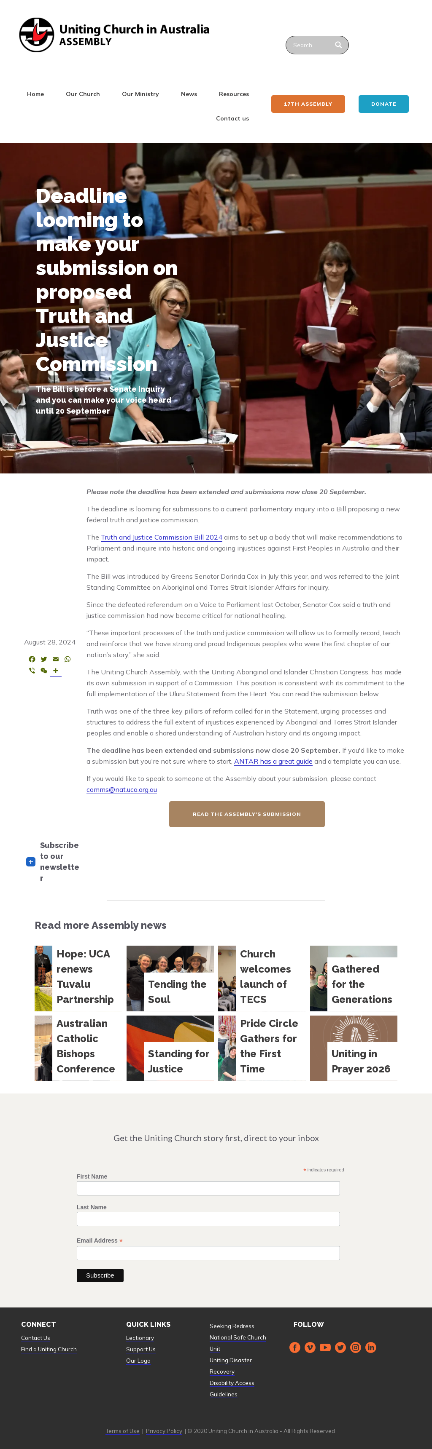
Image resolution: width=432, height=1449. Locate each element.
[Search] (338, 45)
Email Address (100, 1241)
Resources (234, 94)
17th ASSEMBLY (308, 104)
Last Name (92, 1207)
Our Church (83, 94)
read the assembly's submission (247, 814)
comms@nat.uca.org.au (121, 789)
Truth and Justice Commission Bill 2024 (161, 537)
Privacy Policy (164, 1431)
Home (35, 94)
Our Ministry (140, 94)
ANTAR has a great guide (273, 761)
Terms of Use (122, 1431)
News (189, 94)
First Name (92, 1176)
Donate (383, 104)
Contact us (232, 118)
